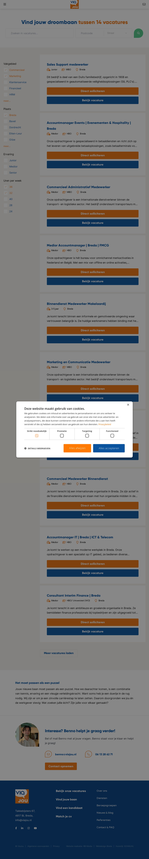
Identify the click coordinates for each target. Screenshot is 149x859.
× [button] (128, 405)
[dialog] (74, 429)
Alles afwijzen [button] (77, 448)
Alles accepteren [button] (109, 448)
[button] (37, 448)
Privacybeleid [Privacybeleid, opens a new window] (105, 424)
